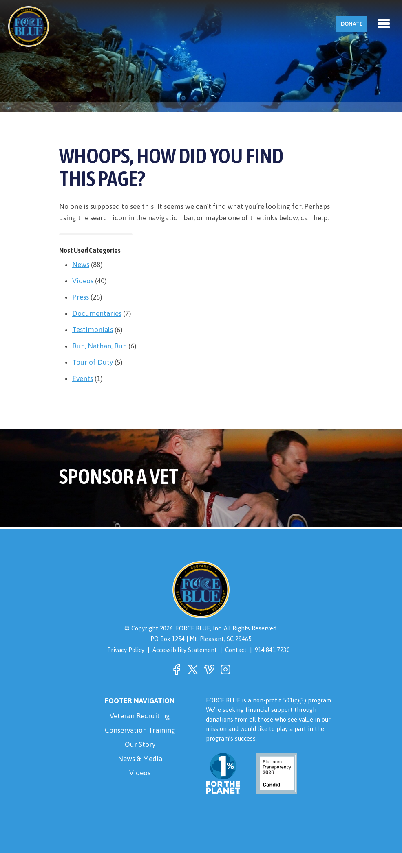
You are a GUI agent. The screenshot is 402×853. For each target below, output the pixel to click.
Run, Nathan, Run (99, 346)
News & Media (140, 759)
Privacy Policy (125, 649)
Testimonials (92, 330)
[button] (176, 669)
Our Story (140, 744)
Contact (236, 649)
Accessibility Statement (184, 649)
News (80, 264)
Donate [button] (351, 24)
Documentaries (96, 313)
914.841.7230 (272, 649)
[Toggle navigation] (384, 23)
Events (82, 378)
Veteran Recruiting (140, 716)
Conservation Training (140, 730)
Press (80, 297)
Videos (82, 281)
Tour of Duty (92, 362)
